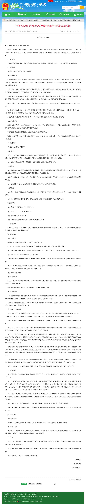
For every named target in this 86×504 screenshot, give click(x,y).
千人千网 (64, 1)
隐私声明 (13, 494)
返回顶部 (24, 483)
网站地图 (6, 494)
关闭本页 (39, 483)
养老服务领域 (76, 20)
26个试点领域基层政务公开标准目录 (61, 20)
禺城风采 (78, 14)
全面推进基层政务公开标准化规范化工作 (38, 20)
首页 (7, 14)
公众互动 (64, 14)
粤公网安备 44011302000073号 (25, 501)
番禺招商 (50, 14)
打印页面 (31, 483)
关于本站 (27, 494)
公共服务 (35, 14)
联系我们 (34, 494)
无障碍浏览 (58, 1)
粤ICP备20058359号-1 (38, 499)
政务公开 (21, 14)
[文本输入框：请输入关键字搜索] (71, 7)
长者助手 (50, 1)
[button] (82, 7)
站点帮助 (20, 494)
